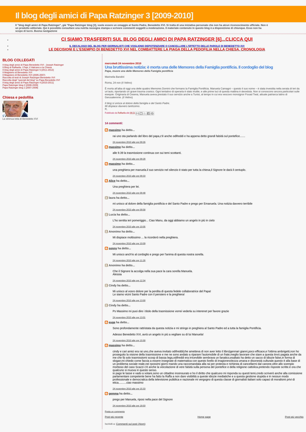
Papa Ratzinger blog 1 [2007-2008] (20, 87)
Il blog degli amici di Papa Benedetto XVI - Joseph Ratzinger (33, 64)
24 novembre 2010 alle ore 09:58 (129, 209)
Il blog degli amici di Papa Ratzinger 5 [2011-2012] (28, 70)
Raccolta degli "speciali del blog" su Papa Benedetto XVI (31, 80)
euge (112, 322)
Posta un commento (115, 411)
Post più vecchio (294, 416)
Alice (112, 180)
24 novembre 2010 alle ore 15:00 (129, 340)
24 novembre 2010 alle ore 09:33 (129, 176)
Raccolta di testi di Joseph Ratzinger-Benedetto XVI (29, 77)
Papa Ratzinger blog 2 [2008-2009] (20, 85)
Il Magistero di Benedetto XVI (17, 72)
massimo (115, 130)
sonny (113, 248)
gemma (113, 393)
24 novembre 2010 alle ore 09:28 (129, 159)
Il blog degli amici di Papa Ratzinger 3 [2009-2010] (104, 15)
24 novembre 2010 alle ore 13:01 (129, 317)
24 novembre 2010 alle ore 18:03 (129, 405)
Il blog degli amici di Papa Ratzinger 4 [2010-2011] (28, 82)
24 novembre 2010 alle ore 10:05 (129, 226)
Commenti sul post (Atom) (130, 423)
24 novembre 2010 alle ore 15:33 (129, 388)
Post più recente (114, 416)
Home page (204, 416)
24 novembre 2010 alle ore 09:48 (129, 193)
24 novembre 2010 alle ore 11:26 (129, 260)
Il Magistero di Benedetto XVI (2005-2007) (24, 75)
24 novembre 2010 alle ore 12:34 (129, 280)
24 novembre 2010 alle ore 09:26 (129, 142)
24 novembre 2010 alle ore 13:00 (129, 300)
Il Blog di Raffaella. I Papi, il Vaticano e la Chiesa (27, 67)
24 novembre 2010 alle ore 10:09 (129, 243)
